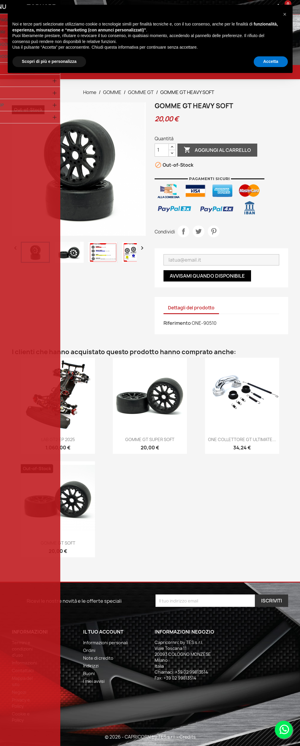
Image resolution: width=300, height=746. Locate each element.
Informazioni (24, 663)
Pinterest (214, 231)
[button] (285, 14)
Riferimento (177, 323)
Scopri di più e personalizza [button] (49, 61)
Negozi (19, 692)
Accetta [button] (270, 61)
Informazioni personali (105, 642)
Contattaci (23, 670)
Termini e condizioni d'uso (22, 649)
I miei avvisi (93, 681)
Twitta (198, 231)
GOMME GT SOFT (58, 543)
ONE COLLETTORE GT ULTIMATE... (242, 439)
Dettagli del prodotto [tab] (191, 308)
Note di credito (98, 658)
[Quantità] (162, 150)
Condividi (183, 231)
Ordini (89, 650)
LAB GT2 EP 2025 (58, 439)
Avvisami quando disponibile (207, 276)
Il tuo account (103, 632)
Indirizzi (91, 666)
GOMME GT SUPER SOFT (149, 439)
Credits (188, 737)
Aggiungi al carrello (217, 150)
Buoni (89, 673)
